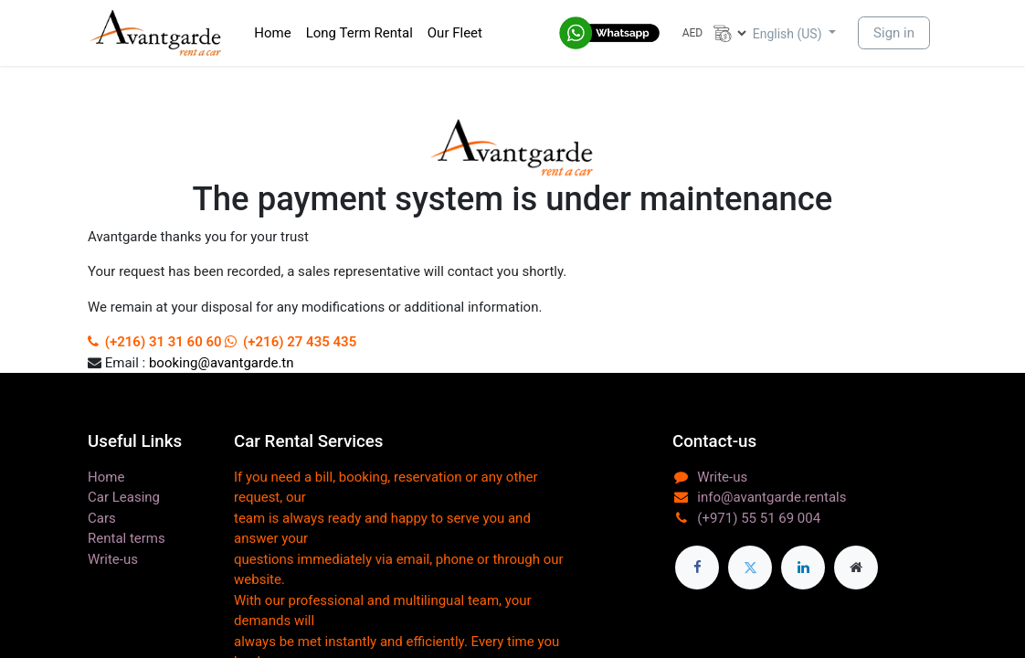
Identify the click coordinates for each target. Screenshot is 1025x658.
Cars (102, 518)
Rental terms (126, 538)
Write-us (113, 559)
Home (106, 477)
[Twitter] (750, 567)
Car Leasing (124, 497)
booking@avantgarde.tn (221, 363)
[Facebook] (697, 567)
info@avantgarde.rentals (771, 497)
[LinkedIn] (803, 567)
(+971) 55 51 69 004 (758, 518)
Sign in (893, 33)
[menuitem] (272, 33)
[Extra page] (856, 567)
